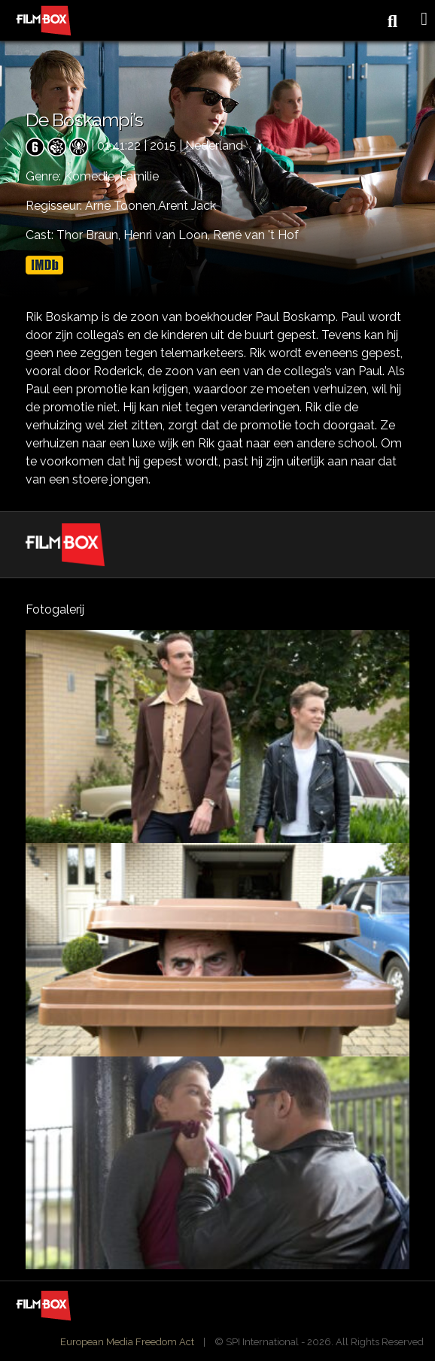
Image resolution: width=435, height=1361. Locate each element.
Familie (139, 176)
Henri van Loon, (168, 235)
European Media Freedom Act (127, 1341)
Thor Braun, (89, 235)
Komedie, (92, 176)
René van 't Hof (256, 235)
